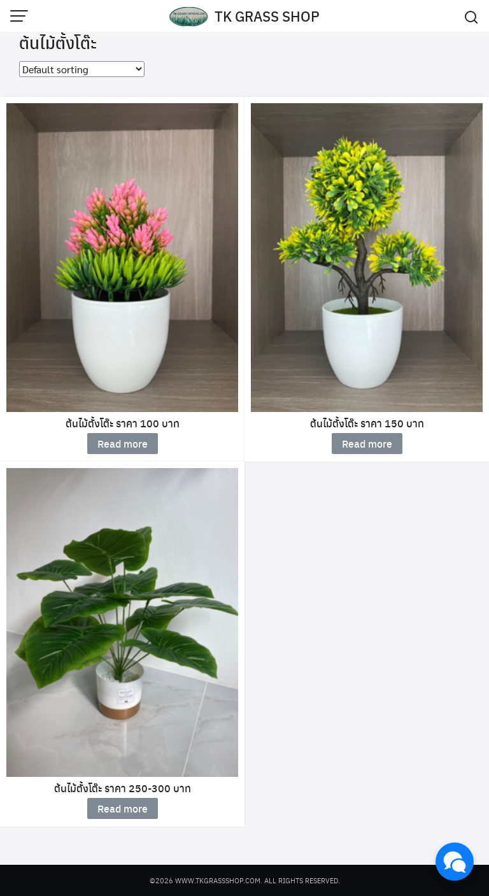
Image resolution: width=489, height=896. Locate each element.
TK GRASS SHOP (267, 16)
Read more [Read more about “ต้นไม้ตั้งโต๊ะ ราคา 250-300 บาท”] (122, 808)
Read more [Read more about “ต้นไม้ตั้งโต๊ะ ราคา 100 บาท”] (122, 443)
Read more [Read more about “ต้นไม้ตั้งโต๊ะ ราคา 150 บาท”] (367, 443)
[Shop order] (82, 69)
